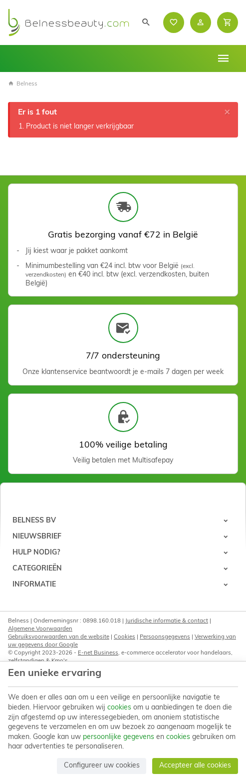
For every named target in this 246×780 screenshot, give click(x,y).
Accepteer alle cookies (195, 766)
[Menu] (223, 58)
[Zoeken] (146, 22)
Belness (22, 84)
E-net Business (98, 653)
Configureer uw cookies (102, 766)
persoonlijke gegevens (118, 737)
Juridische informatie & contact (166, 621)
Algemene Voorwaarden (40, 629)
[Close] (227, 112)
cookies (119, 708)
